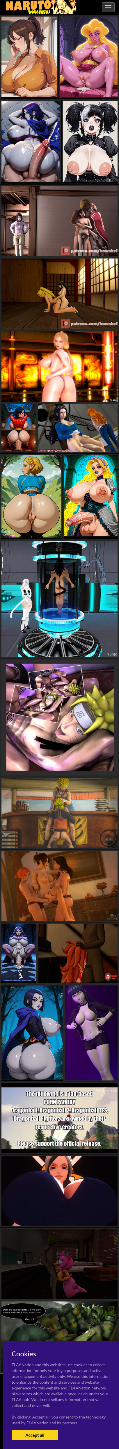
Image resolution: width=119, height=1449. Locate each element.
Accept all (34, 1435)
